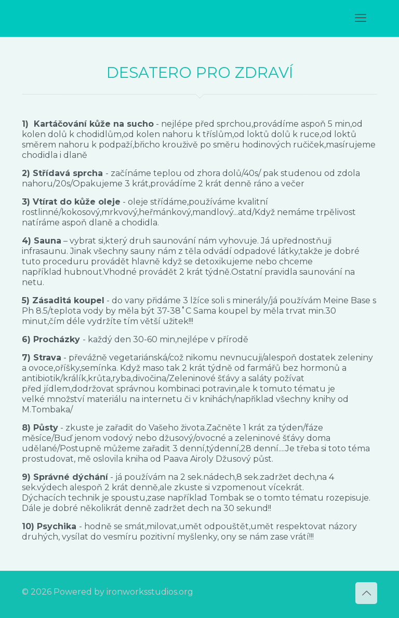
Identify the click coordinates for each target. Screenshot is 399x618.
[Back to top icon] (366, 593)
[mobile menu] (360, 18)
